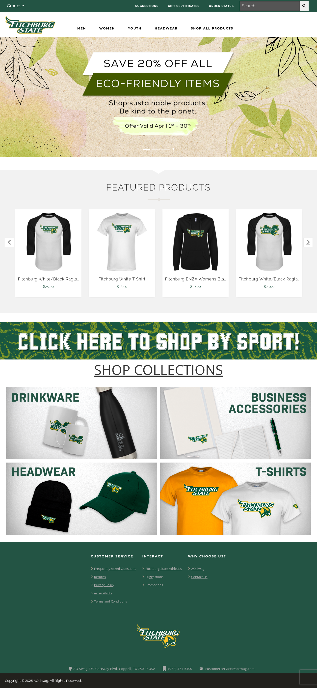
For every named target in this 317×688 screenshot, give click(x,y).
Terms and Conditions (110, 601)
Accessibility (103, 593)
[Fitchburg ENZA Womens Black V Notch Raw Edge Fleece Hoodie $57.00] (195, 242)
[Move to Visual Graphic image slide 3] (165, 149)
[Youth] (134, 28)
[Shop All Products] (212, 28)
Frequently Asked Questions (115, 568)
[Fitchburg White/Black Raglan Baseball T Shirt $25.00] (48, 242)
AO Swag (197, 568)
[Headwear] (166, 28)
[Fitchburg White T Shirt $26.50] (122, 242)
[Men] (81, 28)
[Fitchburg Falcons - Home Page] (30, 23)
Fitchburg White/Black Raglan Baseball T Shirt (65, 279)
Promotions (154, 585)
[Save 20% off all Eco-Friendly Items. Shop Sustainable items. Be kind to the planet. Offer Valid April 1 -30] (158, 97)
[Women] (107, 28)
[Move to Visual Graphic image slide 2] (156, 149)
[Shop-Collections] (158, 369)
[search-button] (304, 6)
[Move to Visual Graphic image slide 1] (146, 149)
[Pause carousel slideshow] (172, 149)
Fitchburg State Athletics (163, 568)
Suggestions (154, 577)
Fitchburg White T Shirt (122, 279)
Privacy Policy (104, 585)
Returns (100, 577)
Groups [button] (14, 5)
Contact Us (199, 577)
